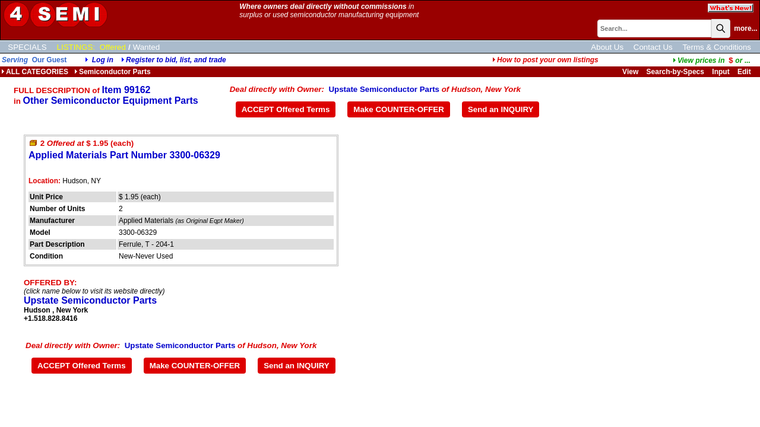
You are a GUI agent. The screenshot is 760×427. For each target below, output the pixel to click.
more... (745, 28)
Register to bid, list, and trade (176, 60)
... (711, 60)
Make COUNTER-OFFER (398, 109)
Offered (113, 47)
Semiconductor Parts (112, 72)
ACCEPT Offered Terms (286, 109)
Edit (745, 72)
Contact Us (653, 47)
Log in (102, 60)
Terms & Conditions (716, 47)
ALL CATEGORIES (34, 72)
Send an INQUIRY (501, 109)
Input (720, 72)
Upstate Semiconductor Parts (383, 89)
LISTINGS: (76, 47)
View (630, 72)
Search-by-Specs (675, 72)
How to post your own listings (545, 60)
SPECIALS (27, 47)
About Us (607, 47)
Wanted (146, 47)
